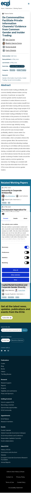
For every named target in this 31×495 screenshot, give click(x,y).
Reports (3, 388)
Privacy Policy (20, 479)
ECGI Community (6, 412)
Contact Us (9, 479)
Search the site (5, 329)
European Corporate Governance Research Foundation (14, 461)
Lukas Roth (21, 293)
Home (2, 8)
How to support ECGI (7, 404)
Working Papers (17, 8)
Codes (3, 366)
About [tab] (25, 218)
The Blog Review (6, 376)
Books (3, 371)
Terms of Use (10, 484)
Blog (2, 368)
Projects (3, 390)
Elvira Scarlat (11, 47)
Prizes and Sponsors (7, 396)
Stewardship (11, 299)
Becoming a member (7, 407)
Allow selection (15, 275)
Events (3, 429)
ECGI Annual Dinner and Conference (12, 438)
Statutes (3, 457)
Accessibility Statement (15, 490)
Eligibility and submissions (9, 393)
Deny (15, 279)
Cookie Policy (21, 484)
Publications (9, 8)
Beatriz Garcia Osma (14, 43)
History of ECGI (5, 452)
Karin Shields (11, 50)
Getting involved (6, 401)
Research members (7, 424)
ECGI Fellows (5, 421)
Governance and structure (9, 454)
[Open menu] (28, 3)
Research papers (6, 385)
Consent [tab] (5, 218)
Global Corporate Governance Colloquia (13, 435)
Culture (17, 299)
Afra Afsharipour (10, 196)
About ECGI (4, 448)
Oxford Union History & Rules (15, 474)
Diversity (12, 70)
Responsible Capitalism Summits (11, 440)
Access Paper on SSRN (17, 66)
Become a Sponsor (17, 342)
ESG (9, 202)
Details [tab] (15, 218)
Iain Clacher (10, 40)
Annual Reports (5, 464)
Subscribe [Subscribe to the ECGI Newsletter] (6, 320)
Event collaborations (7, 443)
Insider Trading (21, 70)
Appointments (5, 418)
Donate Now (5, 342)
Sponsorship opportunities (9, 410)
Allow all (15, 270)
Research (4, 382)
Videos (3, 374)
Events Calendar (6, 432)
